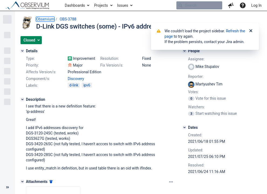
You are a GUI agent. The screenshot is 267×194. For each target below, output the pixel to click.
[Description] (22, 99)
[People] (184, 51)
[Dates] (184, 127)
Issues (122, 5)
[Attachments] (22, 181)
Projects (101, 5)
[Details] (22, 51)
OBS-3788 (68, 19)
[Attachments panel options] (170, 182)
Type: (30, 58)
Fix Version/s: (111, 65)
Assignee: (196, 59)
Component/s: (38, 79)
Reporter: (195, 76)
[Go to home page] (30, 5)
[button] (231, 5)
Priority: (32, 65)
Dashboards (75, 5)
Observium (45, 19)
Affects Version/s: (41, 72)
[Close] (251, 31)
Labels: (32, 85)
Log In (256, 5)
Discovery (76, 79)
